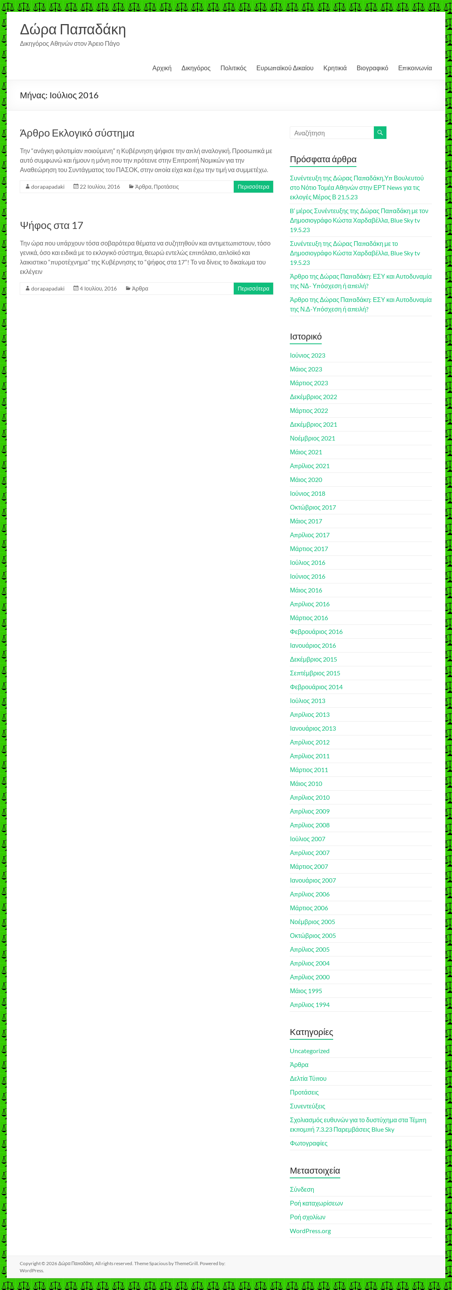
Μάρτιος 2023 (309, 382)
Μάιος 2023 (306, 369)
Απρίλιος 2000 (310, 977)
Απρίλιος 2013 (310, 714)
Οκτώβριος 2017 (313, 507)
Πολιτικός (233, 67)
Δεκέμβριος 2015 (313, 659)
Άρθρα (143, 186)
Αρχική (162, 67)
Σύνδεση (302, 1189)
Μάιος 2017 (306, 521)
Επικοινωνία (415, 67)
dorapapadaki (48, 186)
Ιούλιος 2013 (307, 700)
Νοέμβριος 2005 (312, 921)
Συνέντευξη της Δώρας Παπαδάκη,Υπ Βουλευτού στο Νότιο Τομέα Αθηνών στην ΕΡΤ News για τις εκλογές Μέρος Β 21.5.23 (357, 187)
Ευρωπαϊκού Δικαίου (284, 67)
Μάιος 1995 (306, 990)
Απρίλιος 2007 (310, 852)
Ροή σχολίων (307, 1217)
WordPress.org (310, 1230)
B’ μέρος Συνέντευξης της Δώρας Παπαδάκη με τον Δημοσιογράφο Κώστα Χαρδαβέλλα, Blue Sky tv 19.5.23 (359, 220)
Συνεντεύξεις (307, 1106)
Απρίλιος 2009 (310, 811)
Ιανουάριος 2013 (313, 728)
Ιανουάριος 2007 (313, 880)
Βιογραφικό (372, 67)
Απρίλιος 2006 (310, 894)
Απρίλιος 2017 (310, 534)
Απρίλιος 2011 (310, 755)
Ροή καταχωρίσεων (316, 1203)
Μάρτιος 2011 (309, 769)
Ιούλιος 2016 (307, 562)
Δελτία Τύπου (308, 1078)
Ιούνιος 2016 (307, 576)
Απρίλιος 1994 (310, 1004)
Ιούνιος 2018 (307, 493)
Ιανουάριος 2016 (313, 645)
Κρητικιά (335, 67)
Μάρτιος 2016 (309, 617)
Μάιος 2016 (306, 590)
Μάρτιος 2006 (309, 907)
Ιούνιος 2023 (307, 355)
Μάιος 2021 (306, 452)
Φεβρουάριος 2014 (316, 686)
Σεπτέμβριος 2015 (315, 673)
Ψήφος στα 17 (51, 225)
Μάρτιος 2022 (309, 410)
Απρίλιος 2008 (310, 825)
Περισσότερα (253, 186)
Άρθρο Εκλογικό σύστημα (77, 132)
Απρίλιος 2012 (310, 742)
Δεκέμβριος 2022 (313, 396)
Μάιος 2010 (306, 783)
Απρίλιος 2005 (310, 949)
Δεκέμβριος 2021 (313, 424)
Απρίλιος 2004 (310, 963)
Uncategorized (310, 1050)
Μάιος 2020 (306, 479)
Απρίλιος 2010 (310, 797)
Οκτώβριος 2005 (313, 935)
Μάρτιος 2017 (309, 548)
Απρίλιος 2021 (310, 465)
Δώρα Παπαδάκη (73, 29)
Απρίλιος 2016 (310, 604)
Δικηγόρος (196, 67)
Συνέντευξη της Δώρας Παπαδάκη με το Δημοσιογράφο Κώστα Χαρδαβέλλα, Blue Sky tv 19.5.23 (355, 253)
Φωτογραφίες (308, 1143)
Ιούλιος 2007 (307, 838)
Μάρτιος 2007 (309, 866)
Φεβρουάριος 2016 (316, 631)
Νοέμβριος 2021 (312, 438)
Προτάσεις (166, 186)
